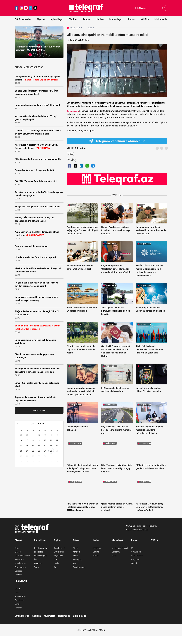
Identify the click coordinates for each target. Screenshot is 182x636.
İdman (131, 19)
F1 (132, 548)
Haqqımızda (64, 616)
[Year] (43, 423)
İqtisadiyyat (57, 19)
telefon (70, 154)
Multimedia (160, 19)
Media (56, 563)
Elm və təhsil (59, 552)
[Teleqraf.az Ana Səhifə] (86, 8)
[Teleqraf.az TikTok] (35, 8)
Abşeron (18, 608)
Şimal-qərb (19, 600)
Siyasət (41, 19)
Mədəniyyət (115, 19)
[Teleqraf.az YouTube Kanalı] (117, 179)
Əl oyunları (135, 559)
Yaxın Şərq (77, 559)
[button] (30, 54)
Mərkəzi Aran (20, 596)
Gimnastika (136, 552)
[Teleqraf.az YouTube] (26, 8)
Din (55, 567)
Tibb (55, 559)
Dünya (86, 19)
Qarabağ (18, 571)
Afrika (75, 548)
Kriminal (95, 552)
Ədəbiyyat (116, 552)
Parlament (19, 559)
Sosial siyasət (59, 548)
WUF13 (145, 19)
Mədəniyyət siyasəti (120, 548)
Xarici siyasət (20, 563)
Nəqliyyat (38, 563)
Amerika (76, 552)
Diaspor (18, 552)
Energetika (38, 552)
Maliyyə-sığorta (40, 556)
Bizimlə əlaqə (79, 616)
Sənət (114, 556)
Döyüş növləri (137, 556)
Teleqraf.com (73, 111)
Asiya (75, 556)
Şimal (17, 604)
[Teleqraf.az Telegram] (30, 8)
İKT (35, 559)
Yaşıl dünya (58, 556)
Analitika (18, 575)
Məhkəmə (96, 548)
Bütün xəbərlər (23, 19)
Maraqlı (95, 556)
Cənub (17, 589)
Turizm (37, 567)
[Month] (34, 423)
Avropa (76, 563)
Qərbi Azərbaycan (22, 556)
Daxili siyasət (20, 567)
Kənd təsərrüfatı (41, 548)
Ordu (17, 548)
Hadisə (100, 19)
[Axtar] (163, 8)
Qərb (17, 592)
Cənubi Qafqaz (79, 567)
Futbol (134, 563)
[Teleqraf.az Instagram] (21, 8)
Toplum (73, 19)
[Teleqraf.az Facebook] (16, 8)
